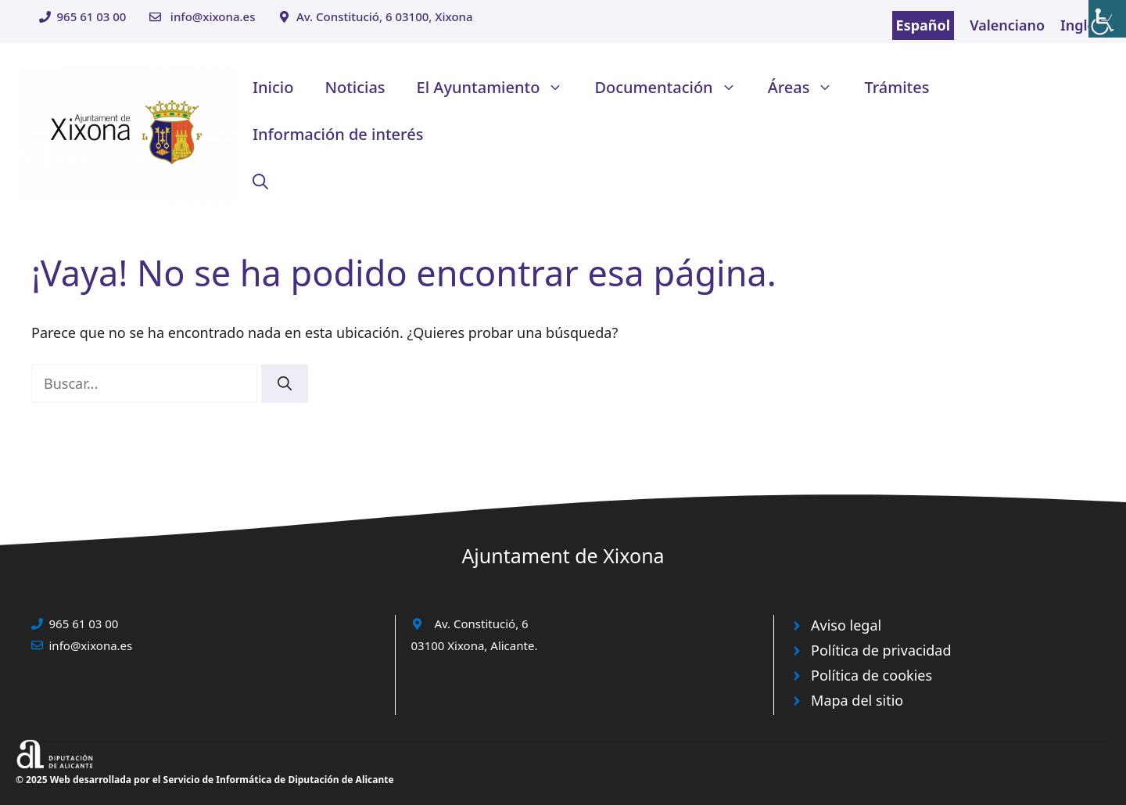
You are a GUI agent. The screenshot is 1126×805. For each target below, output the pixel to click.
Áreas (808, 87)
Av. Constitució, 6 (482, 623)
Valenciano (1007, 25)
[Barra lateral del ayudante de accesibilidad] (1107, 19)
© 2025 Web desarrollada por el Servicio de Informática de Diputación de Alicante (205, 779)
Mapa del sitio (857, 700)
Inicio (273, 87)
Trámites (896, 87)
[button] (260, 181)
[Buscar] (284, 384)
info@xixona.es (213, 16)
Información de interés (338, 134)
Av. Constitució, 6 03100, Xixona (384, 16)
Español (923, 25)
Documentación (672, 87)
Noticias (355, 87)
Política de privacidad (881, 650)
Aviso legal (846, 625)
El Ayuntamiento (498, 87)
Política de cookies (871, 675)
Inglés (1081, 25)
